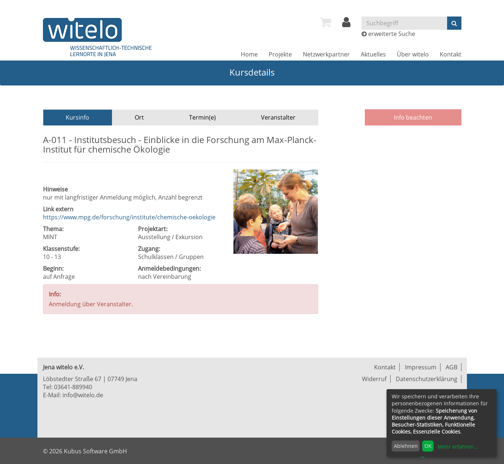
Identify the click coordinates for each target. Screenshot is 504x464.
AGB (451, 367)
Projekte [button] (280, 54)
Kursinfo (77, 117)
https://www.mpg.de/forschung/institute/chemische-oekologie (129, 217)
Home (249, 54)
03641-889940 (73, 387)
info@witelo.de (82, 395)
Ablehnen (406, 445)
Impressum (420, 367)
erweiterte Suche (391, 34)
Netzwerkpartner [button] (326, 54)
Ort (139, 117)
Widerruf (374, 379)
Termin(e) (202, 117)
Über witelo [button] (413, 54)
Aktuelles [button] (373, 54)
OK (428, 445)
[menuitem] (325, 22)
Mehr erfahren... (458, 446)
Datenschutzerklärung (426, 379)
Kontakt (450, 54)
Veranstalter (278, 117)
